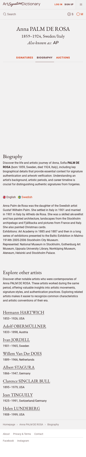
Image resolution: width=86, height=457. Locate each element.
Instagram (23, 440)
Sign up (69, 4)
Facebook (8, 440)
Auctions (63, 57)
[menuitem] (25, 57)
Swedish (25, 197)
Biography (45, 57)
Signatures (24, 57)
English (9, 197)
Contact (38, 434)
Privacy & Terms (22, 434)
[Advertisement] (44, 106)
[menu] (81, 4)
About (6, 434)
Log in (58, 4)
